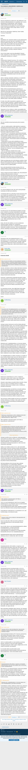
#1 (26, 18)
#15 (26, 659)
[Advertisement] (14, 737)
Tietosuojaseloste (9, 760)
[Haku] (26, 1)
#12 (26, 566)
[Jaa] (25, 18)
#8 (26, 374)
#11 (26, 543)
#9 (26, 410)
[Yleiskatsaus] (24, 1)
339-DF (3, 7)
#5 (26, 236)
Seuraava (14, 10)
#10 (26, 494)
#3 (26, 187)
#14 (26, 624)
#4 (26, 208)
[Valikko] (1, 1)
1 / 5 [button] (9, 10)
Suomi (2, 758)
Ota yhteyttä (3, 760)
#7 (26, 304)
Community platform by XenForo (10, 762)
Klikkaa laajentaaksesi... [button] (14, 435)
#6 (26, 253)
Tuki (15, 760)
